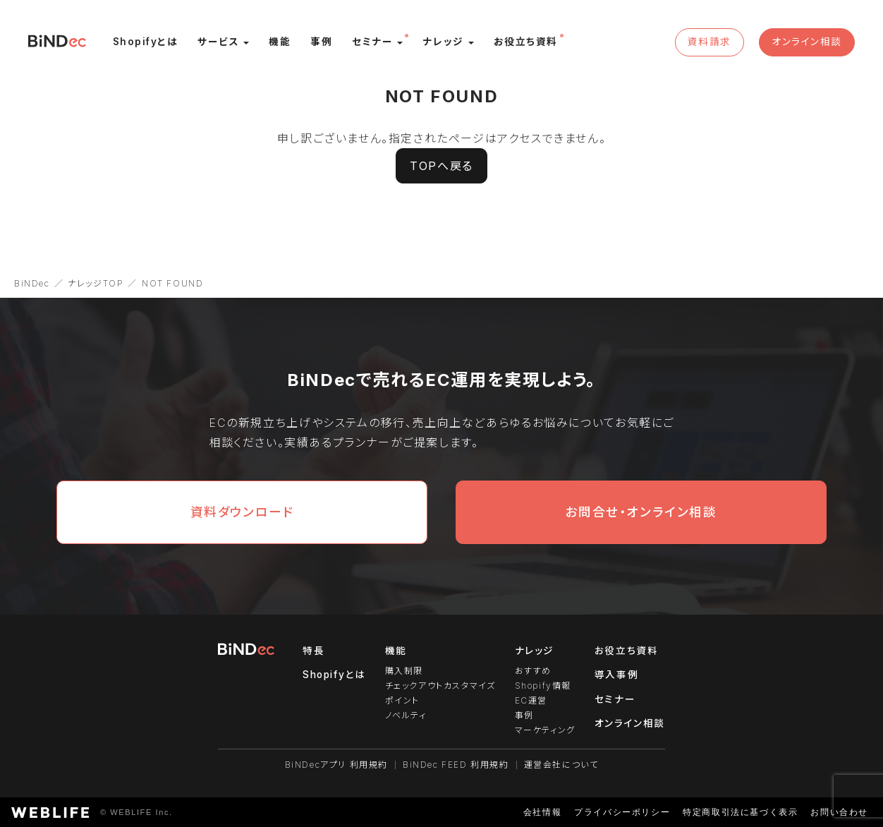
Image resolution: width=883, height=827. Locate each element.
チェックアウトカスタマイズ (440, 685)
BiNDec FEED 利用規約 (456, 764)
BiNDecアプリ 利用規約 (336, 764)
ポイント (402, 700)
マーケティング (545, 730)
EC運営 (531, 700)
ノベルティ (406, 715)
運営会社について (561, 764)
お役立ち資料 (627, 650)
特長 (313, 650)
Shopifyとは (334, 674)
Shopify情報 (543, 685)
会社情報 (542, 812)
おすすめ (533, 670)
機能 (396, 650)
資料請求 (709, 41)
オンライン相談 (807, 41)
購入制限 (404, 670)
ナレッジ (534, 650)
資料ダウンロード (242, 512)
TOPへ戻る (441, 166)
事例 (524, 715)
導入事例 (616, 674)
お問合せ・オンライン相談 (641, 512)
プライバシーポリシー (622, 812)
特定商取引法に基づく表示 (740, 812)
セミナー (615, 699)
